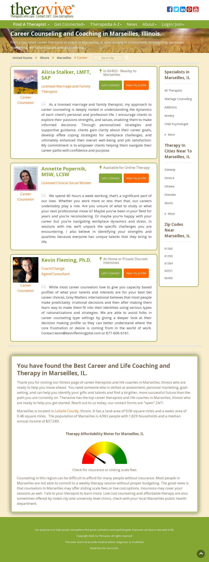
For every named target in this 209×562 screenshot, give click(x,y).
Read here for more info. (104, 548)
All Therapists (173, 90)
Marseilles (64, 58)
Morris (169, 203)
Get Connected (69, 24)
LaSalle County (67, 411)
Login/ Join (173, 24)
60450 (169, 278)
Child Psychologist (176, 124)
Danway (170, 169)
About (149, 24)
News (132, 24)
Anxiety (169, 116)
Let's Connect (110, 85)
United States (22, 58)
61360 (169, 249)
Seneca (169, 178)
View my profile (136, 85)
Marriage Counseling (178, 99)
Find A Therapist (31, 24)
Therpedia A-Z (106, 24)
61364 (169, 263)
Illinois (44, 58)
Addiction (171, 107)
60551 (169, 271)
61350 (169, 256)
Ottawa (169, 186)
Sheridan (170, 195)
